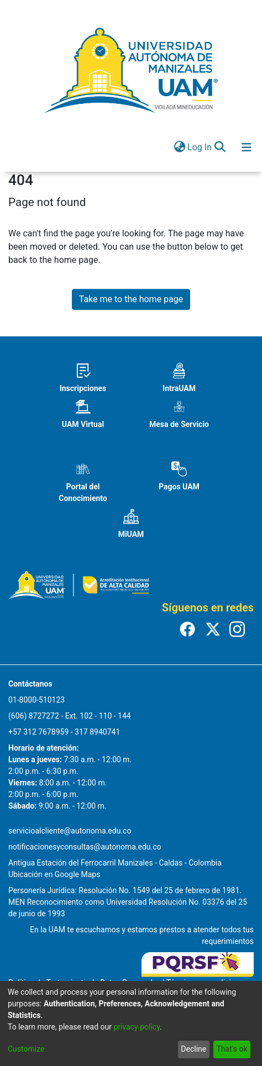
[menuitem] (179, 147)
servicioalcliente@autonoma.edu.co (69, 830)
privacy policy (136, 1026)
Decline (193, 1048)
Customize (26, 1048)
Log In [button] (200, 147)
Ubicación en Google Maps (54, 874)
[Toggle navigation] (246, 147)
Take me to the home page (131, 299)
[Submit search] (220, 147)
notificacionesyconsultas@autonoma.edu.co (84, 846)
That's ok (231, 1048)
